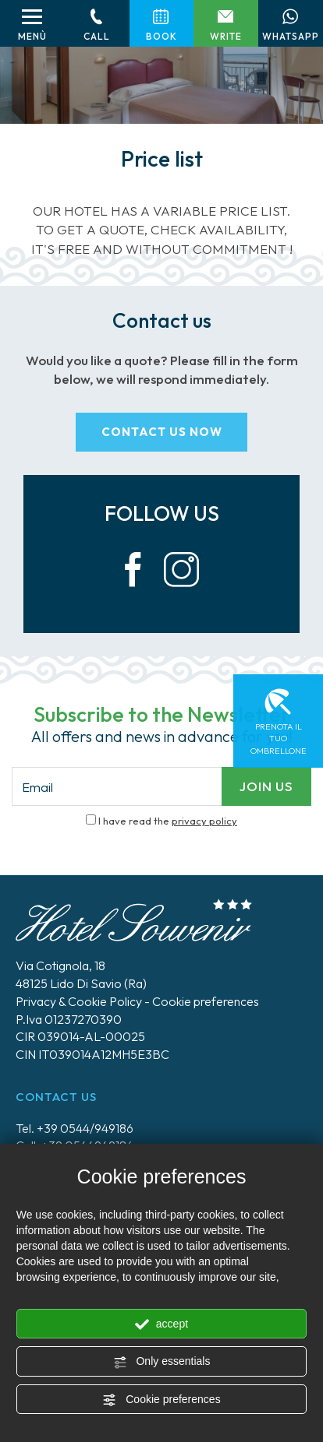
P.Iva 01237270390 (69, 1019)
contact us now (161, 431)
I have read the (167, 820)
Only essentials (162, 1362)
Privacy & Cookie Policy (79, 1001)
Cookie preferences (161, 1400)
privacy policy (204, 820)
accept (161, 1324)
